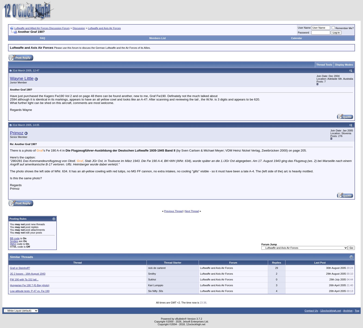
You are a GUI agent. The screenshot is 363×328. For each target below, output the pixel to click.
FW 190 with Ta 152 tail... (24, 279)
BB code (15, 238)
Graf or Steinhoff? (20, 268)
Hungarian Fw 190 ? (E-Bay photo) (29, 285)
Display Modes (344, 64)
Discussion (79, 28)
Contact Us (311, 310)
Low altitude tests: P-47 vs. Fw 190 (30, 291)
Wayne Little (22, 78)
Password (303, 32)
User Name (304, 27)
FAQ (42, 38)
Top (357, 310)
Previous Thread (173, 211)
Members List (157, 38)
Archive (348, 310)
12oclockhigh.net (330, 310)
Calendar (296, 38)
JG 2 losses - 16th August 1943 (27, 273)
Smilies (14, 241)
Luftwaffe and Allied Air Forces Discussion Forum (42, 28)
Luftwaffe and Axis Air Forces (104, 28)
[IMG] (13, 244)
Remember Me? (343, 28)
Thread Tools (324, 64)
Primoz (16, 133)
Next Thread (192, 211)
